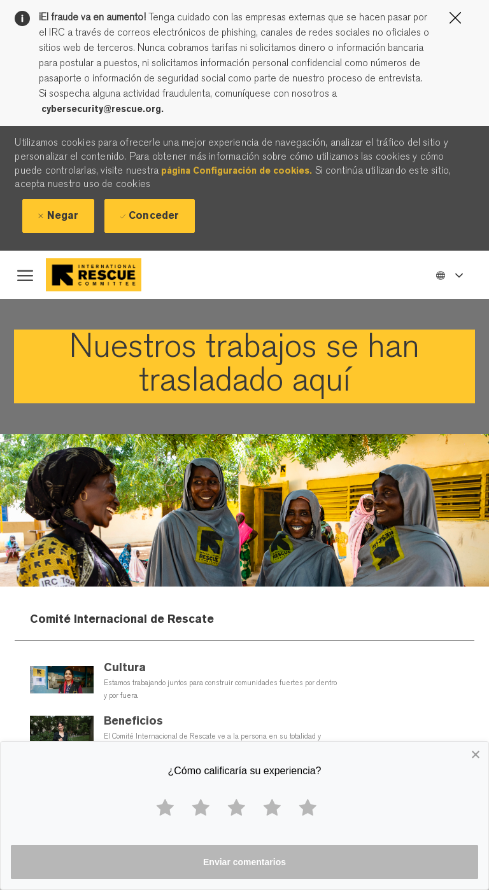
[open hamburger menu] (25, 274)
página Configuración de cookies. (236, 170)
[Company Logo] (104, 274)
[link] (244, 366)
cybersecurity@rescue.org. (102, 109)
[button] (449, 274)
